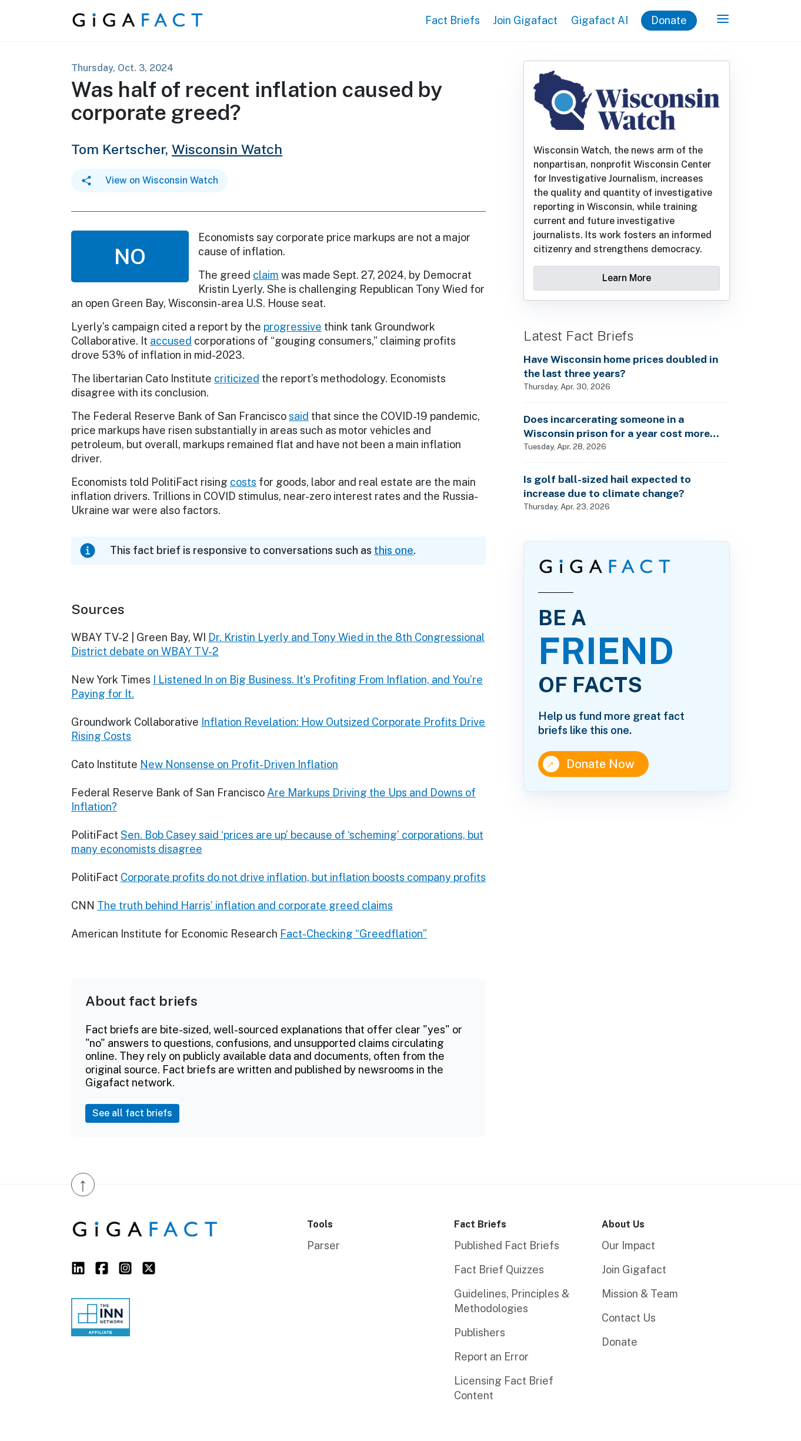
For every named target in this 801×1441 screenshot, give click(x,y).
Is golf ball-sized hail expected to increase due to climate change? (607, 486)
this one (393, 550)
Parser (323, 1245)
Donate (669, 20)
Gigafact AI (599, 20)
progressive (292, 327)
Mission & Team (640, 1293)
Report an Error (491, 1356)
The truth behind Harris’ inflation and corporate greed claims (245, 905)
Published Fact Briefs (506, 1245)
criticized (236, 378)
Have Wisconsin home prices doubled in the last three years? (620, 366)
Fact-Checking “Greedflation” (353, 934)
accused (171, 341)
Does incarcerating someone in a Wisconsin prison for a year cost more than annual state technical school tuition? (616, 427)
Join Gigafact (525, 20)
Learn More (626, 277)
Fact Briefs (452, 20)
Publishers (479, 1332)
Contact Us (629, 1318)
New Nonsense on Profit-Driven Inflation (239, 764)
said (299, 416)
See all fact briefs (132, 1113)
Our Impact (628, 1245)
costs (243, 482)
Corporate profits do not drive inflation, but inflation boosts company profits (303, 877)
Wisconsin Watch (227, 149)
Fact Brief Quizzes (499, 1269)
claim (266, 275)
